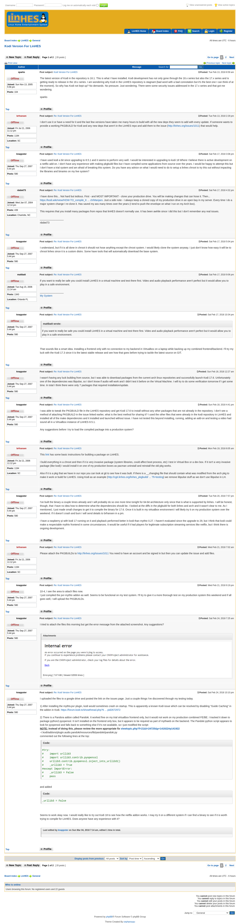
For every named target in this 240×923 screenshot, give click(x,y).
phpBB (109, 916)
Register (226, 31)
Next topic (228, 63)
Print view (10, 63)
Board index (160, 31)
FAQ (178, 31)
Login (209, 31)
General (36, 40)
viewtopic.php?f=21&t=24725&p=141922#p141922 (150, 728)
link (47, 454)
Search (193, 31)
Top (7, 109)
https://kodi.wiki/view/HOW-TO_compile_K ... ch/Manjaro (71, 200)
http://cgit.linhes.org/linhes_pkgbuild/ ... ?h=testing (135, 477)
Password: (39, 5)
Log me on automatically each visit (79, 5)
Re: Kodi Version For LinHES (67, 116)
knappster (63, 830)
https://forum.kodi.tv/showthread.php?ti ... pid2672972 (91, 709)
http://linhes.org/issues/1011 (183, 125)
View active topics (225, 5)
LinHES (24, 40)
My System (46, 295)
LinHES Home (136, 31)
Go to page (213, 57)
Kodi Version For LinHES (22, 46)
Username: (10, 5)
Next (231, 57)
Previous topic (211, 63)
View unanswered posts (199, 5)
